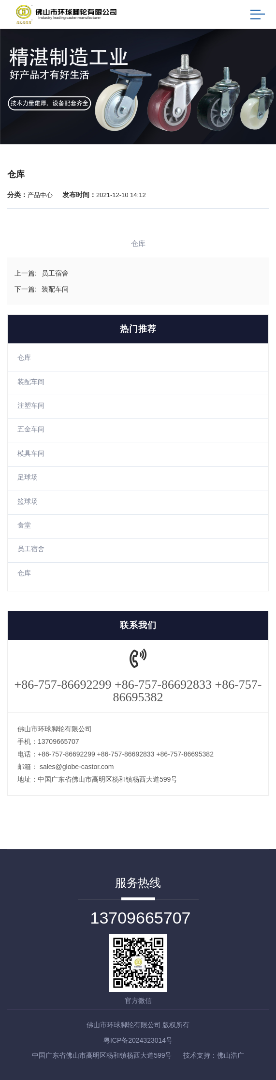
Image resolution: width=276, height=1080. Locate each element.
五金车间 (30, 429)
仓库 (24, 357)
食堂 (24, 525)
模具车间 (30, 453)
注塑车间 (30, 405)
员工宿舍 (30, 549)
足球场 (27, 477)
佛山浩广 (230, 1055)
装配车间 (30, 382)
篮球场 (27, 501)
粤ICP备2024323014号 (138, 1040)
